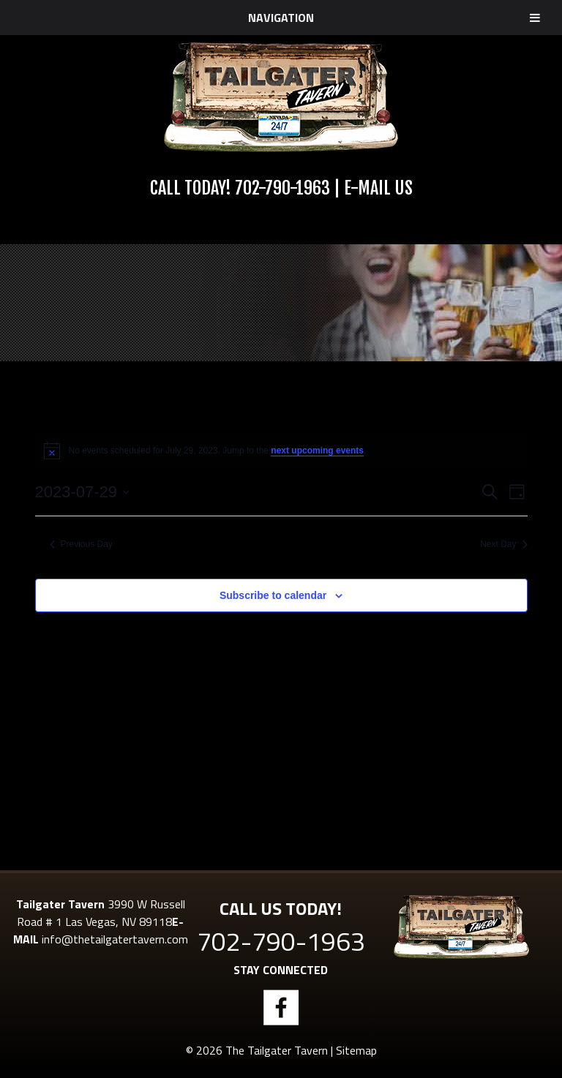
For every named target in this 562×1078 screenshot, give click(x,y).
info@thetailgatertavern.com (115, 939)
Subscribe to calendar (273, 595)
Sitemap (356, 1050)
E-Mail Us (378, 188)
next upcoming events (317, 450)
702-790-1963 (282, 188)
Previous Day (81, 544)
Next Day (503, 544)
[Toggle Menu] (535, 17)
